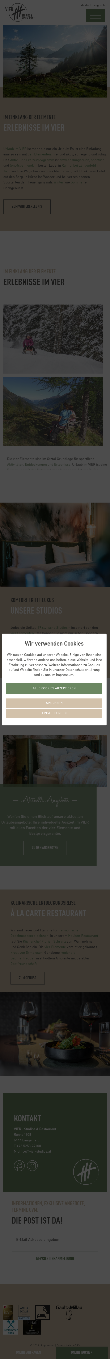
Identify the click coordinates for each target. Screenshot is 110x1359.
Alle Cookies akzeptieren (54, 688)
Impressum (64, 675)
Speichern (54, 703)
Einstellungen (54, 713)
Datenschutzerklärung (82, 670)
